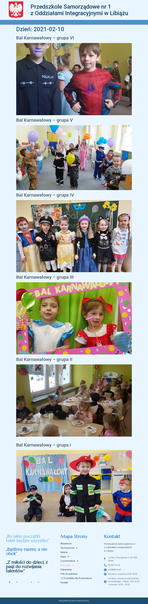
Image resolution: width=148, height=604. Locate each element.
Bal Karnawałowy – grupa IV (45, 195)
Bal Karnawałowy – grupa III (45, 277)
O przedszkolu (69, 561)
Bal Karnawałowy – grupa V (44, 120)
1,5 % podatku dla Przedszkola (76, 578)
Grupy (64, 556)
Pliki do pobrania (68, 574)
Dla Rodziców (68, 548)
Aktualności (66, 543)
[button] (74, 22)
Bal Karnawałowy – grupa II (44, 359)
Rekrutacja (67, 565)
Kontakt (64, 582)
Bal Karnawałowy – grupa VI (45, 38)
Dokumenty (66, 569)
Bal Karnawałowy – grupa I (43, 445)
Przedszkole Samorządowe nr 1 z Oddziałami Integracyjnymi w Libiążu (79, 10)
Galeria (63, 552)
